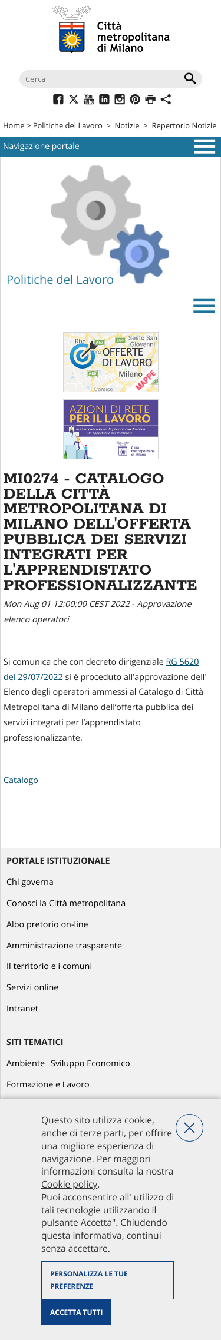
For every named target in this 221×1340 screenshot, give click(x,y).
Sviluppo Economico (90, 1063)
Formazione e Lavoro (48, 1084)
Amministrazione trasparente (64, 945)
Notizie (127, 125)
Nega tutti (189, 1128)
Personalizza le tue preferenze (89, 1280)
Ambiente (25, 1063)
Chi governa (30, 882)
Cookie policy (69, 1184)
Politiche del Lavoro (68, 125)
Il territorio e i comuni (49, 966)
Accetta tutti (76, 1312)
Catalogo (21, 780)
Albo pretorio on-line (47, 924)
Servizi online (32, 987)
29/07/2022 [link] (40, 677)
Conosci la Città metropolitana (66, 903)
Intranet (22, 1008)
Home (14, 125)
